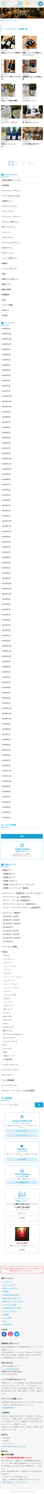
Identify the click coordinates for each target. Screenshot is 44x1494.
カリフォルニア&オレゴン (13, 1034)
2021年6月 (6, 615)
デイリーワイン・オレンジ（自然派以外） (19, 904)
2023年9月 (6, 474)
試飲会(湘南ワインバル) (11, 180)
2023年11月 (6, 464)
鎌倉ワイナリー (10, 1056)
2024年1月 (6, 453)
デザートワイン (8, 253)
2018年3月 (6, 818)
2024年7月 (6, 422)
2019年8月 (6, 729)
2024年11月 (6, 401)
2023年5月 (6, 495)
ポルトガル (7, 1016)
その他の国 (7, 1059)
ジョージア (7, 1049)
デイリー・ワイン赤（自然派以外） (17, 900)
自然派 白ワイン (9, 877)
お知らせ (5, 310)
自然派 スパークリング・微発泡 (15, 888)
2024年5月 (6, 433)
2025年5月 (6, 370)
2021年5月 (6, 620)
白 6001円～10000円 (11, 934)
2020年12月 (6, 646)
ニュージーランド (10, 1041)
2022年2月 (6, 573)
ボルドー (7, 991)
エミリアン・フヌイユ (9, 122)
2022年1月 (6, 578)
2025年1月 (6, 391)
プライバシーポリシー (10, 1311)
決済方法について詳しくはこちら (14, 1446)
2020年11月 (6, 651)
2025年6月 (6, 365)
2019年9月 (6, 724)
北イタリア (8, 1002)
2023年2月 (6, 511)
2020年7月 (6, 672)
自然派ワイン (7, 201)
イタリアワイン (8, 237)
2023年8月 (6, 479)
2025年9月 (6, 349)
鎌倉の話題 (6, 289)
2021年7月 (6, 609)
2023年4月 (6, 500)
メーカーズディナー (10, 269)
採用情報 (5, 185)
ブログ (5, 1321)
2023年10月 (6, 469)
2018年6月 (6, 802)
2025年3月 (6, 381)
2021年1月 (6, 641)
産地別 (4, 952)
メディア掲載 (7, 305)
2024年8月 (6, 417)
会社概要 (6, 1314)
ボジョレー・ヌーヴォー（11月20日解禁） (19, 1091)
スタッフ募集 (7, 1318)
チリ (5, 1045)
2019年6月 (6, 739)
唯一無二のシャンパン (30, 122)
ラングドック (9, 981)
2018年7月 (6, 797)
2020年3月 (6, 693)
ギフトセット (7, 1075)
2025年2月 (6, 386)
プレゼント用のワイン (11, 222)
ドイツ (5, 1024)
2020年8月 (6, 667)
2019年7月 (6, 734)
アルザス (7, 973)
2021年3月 (6, 630)
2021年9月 (6, 599)
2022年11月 (6, 526)
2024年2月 (6, 448)
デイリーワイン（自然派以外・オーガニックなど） (22, 893)
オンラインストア (9, 1285)
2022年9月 (6, 537)
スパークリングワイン (11, 191)
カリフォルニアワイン (11, 243)
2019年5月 (6, 745)
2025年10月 (6, 344)
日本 (5, 1052)
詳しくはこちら (22, 1131)
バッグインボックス (10, 1065)
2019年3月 (6, 755)
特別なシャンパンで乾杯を (11, 53)
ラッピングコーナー (10, 1085)
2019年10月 (6, 719)
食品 (4, 274)
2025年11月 (6, 339)
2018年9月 (6, 786)
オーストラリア (9, 1038)
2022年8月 (6, 542)
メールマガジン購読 (9, 1305)
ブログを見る (22, 1159)
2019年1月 (6, 765)
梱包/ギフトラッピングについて (14, 1301)
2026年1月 (6, 328)
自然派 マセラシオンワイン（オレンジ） (19, 884)
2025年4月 (6, 375)
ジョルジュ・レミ (29, 101)
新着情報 (5, 295)
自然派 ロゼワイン (10, 881)
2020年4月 (6, 687)
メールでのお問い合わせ (11, 1369)
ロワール (7, 970)
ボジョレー (8, 963)
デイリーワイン (8, 211)
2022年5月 (6, 557)
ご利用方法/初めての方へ (11, 1295)
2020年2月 (6, 698)
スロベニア (7, 1020)
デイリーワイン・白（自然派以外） (17, 897)
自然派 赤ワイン (9, 874)
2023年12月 (6, 459)
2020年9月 (6, 661)
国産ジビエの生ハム (10, 279)
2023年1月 (6, 516)
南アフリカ (7, 1031)
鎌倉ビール (6, 284)
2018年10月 (6, 781)
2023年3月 (6, 505)
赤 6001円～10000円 (11, 920)
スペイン (6, 1013)
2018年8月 (6, 791)
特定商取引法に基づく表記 (12, 1308)
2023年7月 (6, 485)
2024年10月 (6, 407)
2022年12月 (6, 521)
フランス (6, 955)
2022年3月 (6, 568)
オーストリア (8, 1027)
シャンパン (6, 232)
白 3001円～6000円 (10, 931)
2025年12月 (6, 334)
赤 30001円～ (8, 927)
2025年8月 (6, 354)
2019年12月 (6, 708)
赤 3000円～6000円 (10, 916)
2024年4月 (6, 438)
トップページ (7, 1282)
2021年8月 (6, 604)
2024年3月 (6, 443)
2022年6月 (6, 552)
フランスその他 (10, 995)
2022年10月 (6, 531)
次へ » (31, 163)
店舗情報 (22, 1218)
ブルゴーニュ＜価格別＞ (11, 913)
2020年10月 (6, 656)
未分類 (4, 315)
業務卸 (4, 263)
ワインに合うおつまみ (11, 196)
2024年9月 (6, 412)
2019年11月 (6, 713)
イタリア (6, 998)
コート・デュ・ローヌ (12, 977)
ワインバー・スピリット (11, 217)
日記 (4, 300)
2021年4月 (6, 625)
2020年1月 (6, 703)
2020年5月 (6, 682)
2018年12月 (6, 771)
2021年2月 (6, 635)
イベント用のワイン (10, 258)
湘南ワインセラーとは (10, 1288)
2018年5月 (6, 807)
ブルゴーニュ (9, 959)
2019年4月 (6, 750)
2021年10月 (6, 594)
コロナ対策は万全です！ (31, 144)
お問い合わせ (22, 1213)
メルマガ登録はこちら (22, 1182)
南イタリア (8, 1009)
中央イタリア (9, 1006)
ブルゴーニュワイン (10, 206)
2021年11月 (6, 589)
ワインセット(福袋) (9, 947)
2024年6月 (6, 427)
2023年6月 (6, 490)
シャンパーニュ (10, 966)
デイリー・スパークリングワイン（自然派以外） (22, 908)
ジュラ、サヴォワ (11, 984)
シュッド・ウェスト (12, 988)
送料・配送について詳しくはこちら (15, 1482)
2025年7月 (6, 360)
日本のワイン (7, 248)
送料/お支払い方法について (12, 1298)
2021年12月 (6, 583)
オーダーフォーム (22, 1135)
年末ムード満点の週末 (9, 101)
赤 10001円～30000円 (11, 924)
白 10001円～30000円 (11, 938)
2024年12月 (6, 396)
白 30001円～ (8, 941)
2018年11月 (6, 776)
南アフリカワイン (9, 227)
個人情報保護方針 (9, 1407)
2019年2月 (6, 760)
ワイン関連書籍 (8, 1080)
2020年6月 (6, 677)
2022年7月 (6, 547)
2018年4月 (6, 812)
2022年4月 (6, 563)
